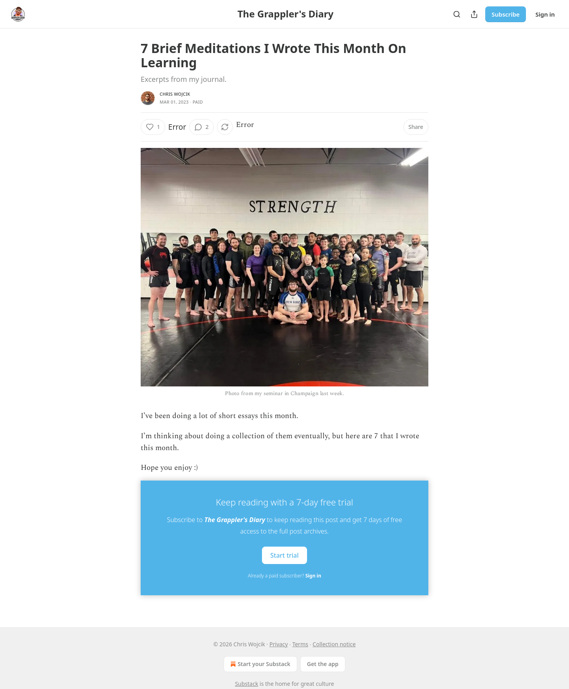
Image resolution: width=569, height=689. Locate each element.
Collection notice (334, 644)
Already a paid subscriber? (284, 575)
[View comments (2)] (201, 127)
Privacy (278, 644)
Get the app (323, 664)
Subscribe (506, 14)
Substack (246, 683)
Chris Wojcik (175, 94)
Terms (300, 644)
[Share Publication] (474, 14)
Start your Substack (259, 664)
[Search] (457, 14)
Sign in (545, 14)
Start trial (284, 555)
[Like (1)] (153, 127)
